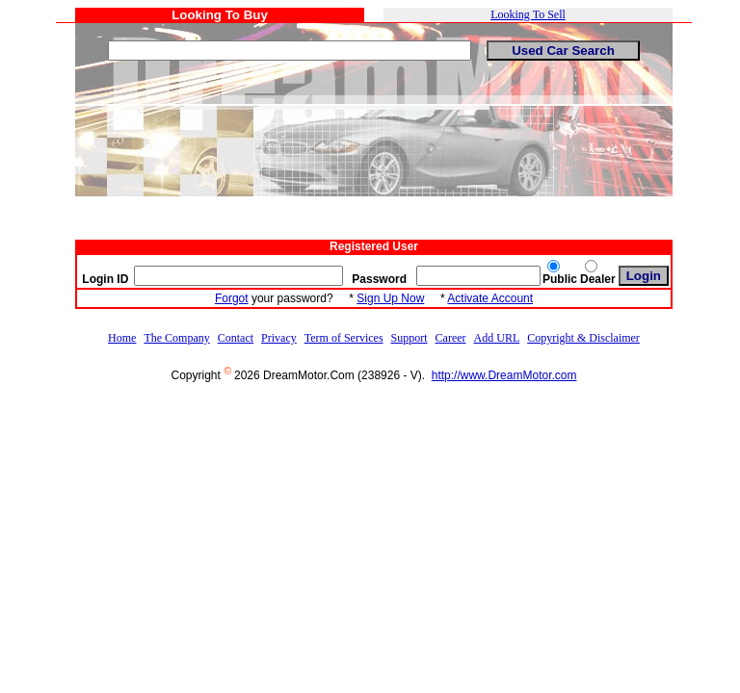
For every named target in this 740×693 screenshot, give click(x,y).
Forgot (232, 298)
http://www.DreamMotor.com (504, 375)
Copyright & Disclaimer (583, 338)
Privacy (279, 338)
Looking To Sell (528, 14)
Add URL (497, 338)
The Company (176, 338)
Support (409, 338)
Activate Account (490, 298)
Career (451, 338)
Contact (235, 338)
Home (122, 338)
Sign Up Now (390, 298)
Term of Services (343, 338)
